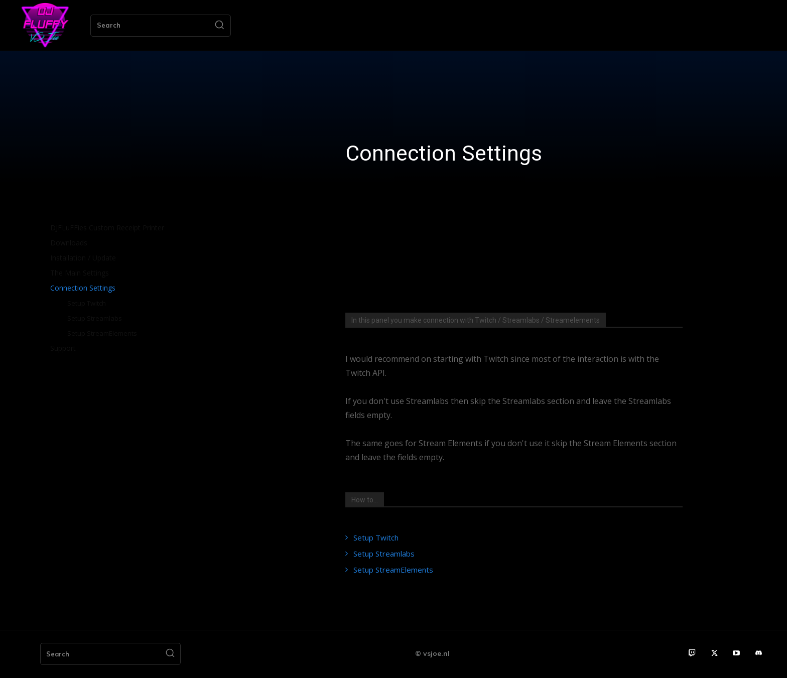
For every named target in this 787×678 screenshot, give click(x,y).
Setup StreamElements (393, 570)
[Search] (219, 26)
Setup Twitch (376, 537)
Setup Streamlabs (384, 554)
